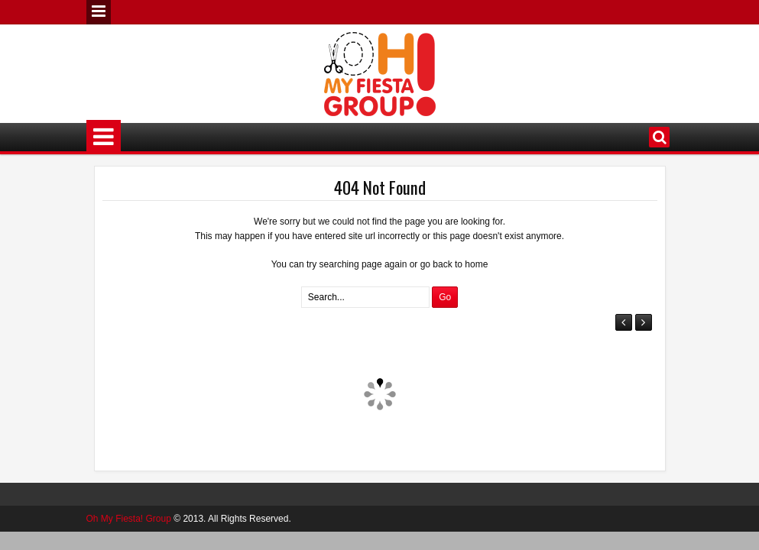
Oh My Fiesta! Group (128, 518)
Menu (98, 12)
